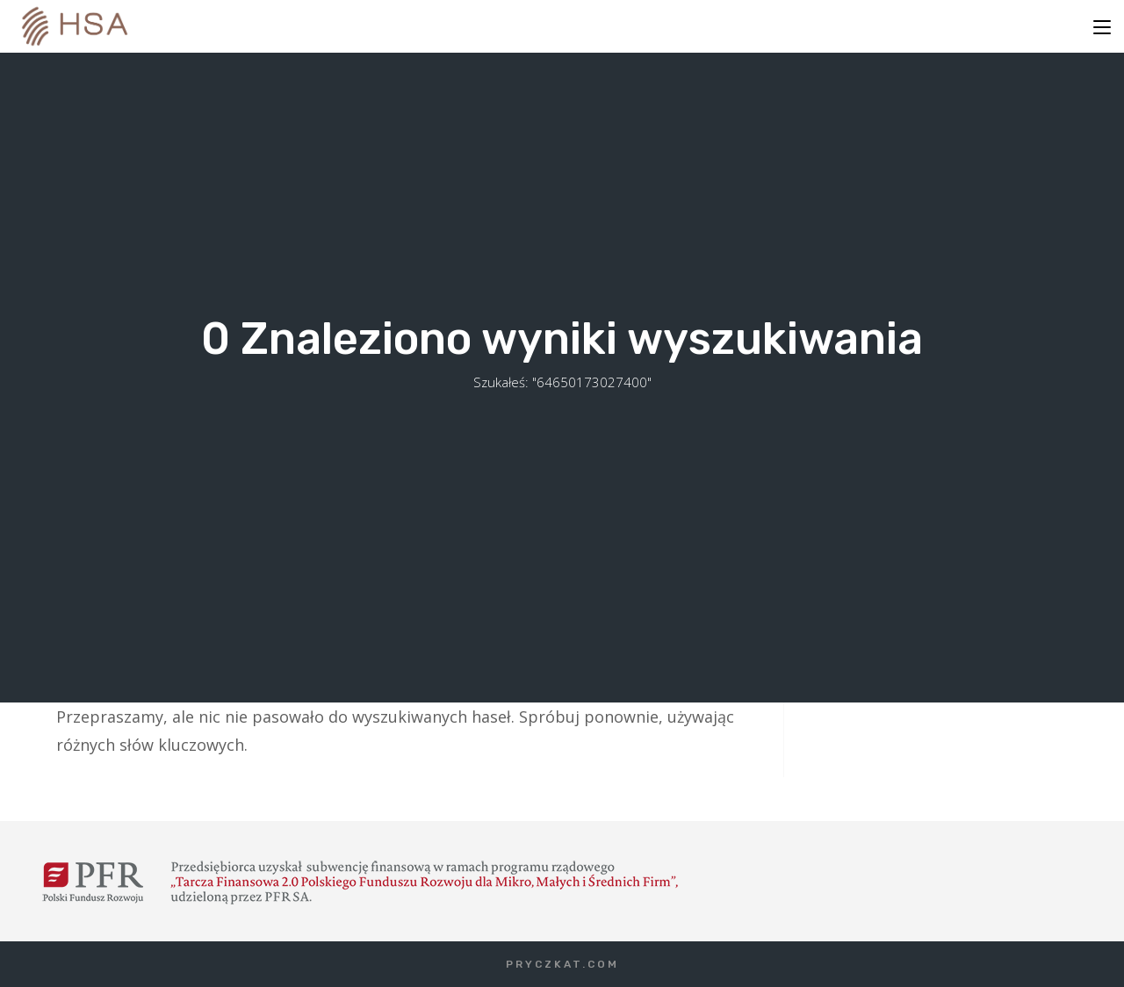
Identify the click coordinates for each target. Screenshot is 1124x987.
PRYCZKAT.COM (562, 964)
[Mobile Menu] (1102, 26)
